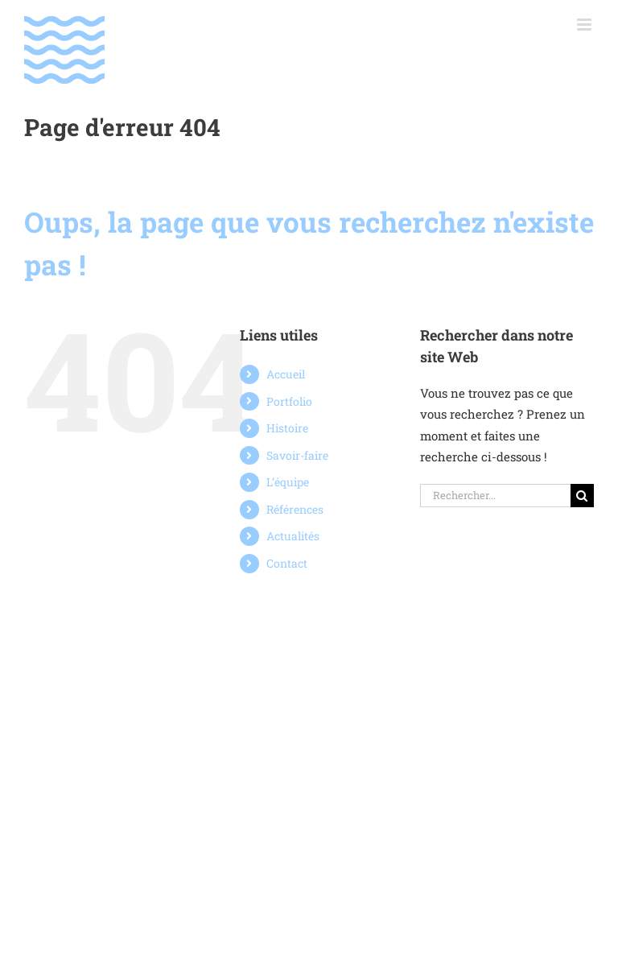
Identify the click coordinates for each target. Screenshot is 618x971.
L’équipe (287, 482)
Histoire (287, 428)
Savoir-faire (297, 455)
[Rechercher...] (495, 495)
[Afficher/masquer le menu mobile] (585, 24)
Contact (286, 563)
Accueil (285, 374)
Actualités (292, 535)
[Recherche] (582, 495)
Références (294, 509)
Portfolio (289, 401)
